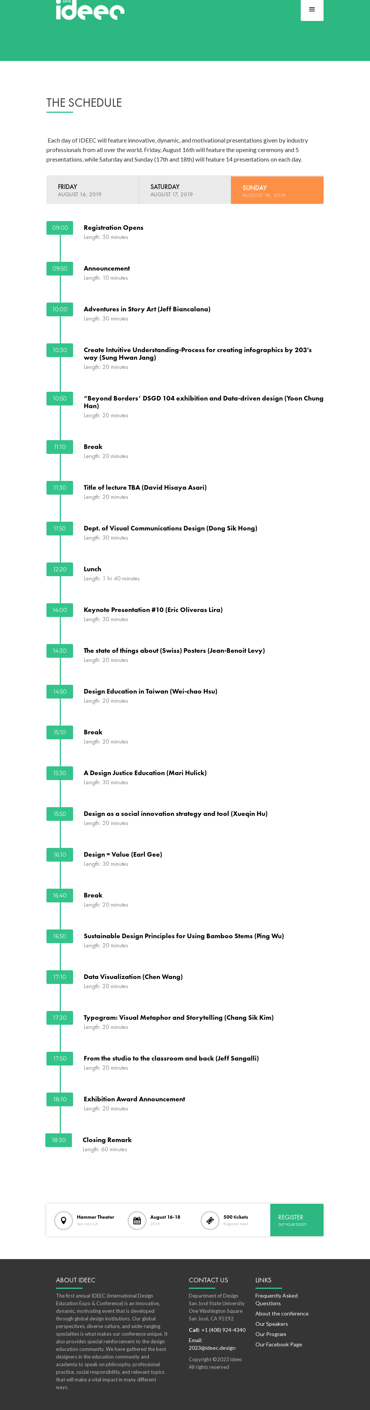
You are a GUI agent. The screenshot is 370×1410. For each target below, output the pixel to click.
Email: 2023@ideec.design (212, 1344)
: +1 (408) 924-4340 (217, 1330)
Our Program (270, 1334)
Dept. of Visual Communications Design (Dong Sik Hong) (170, 528)
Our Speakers (271, 1323)
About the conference (282, 1313)
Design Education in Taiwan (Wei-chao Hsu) (150, 691)
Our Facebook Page (278, 1344)
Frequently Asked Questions (276, 1299)
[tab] (92, 189)
